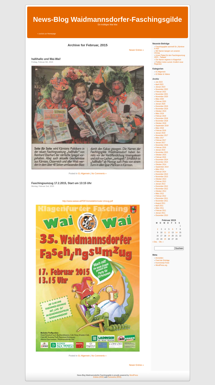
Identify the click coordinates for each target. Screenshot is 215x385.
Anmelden (159, 258)
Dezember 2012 (162, 186)
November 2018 (162, 121)
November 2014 (162, 162)
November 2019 (162, 109)
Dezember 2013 (162, 174)
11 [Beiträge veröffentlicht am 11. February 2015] (165, 232)
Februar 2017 (161, 140)
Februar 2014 (161, 172)
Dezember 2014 (162, 160)
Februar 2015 (161, 157)
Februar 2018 (161, 130)
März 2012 (160, 193)
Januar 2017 (160, 143)
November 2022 (162, 89)
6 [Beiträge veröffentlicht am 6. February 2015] (172, 229)
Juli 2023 (159, 82)
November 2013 (162, 177)
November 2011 (162, 201)
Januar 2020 (160, 104)
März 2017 (160, 138)
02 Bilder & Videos (163, 74)
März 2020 (160, 99)
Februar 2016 (161, 147)
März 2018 (160, 128)
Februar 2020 (161, 101)
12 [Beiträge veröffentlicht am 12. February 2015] (169, 232)
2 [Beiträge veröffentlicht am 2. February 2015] (157, 229)
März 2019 (160, 113)
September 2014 (162, 167)
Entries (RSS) (98, 377)
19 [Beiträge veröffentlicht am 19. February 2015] (169, 236)
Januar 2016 (160, 150)
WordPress (133, 375)
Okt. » (161, 242)
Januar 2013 (160, 184)
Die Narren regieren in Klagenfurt (168, 60)
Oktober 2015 (161, 155)
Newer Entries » (136, 50)
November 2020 (162, 97)
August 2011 (160, 203)
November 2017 (162, 135)
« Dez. (155, 242)
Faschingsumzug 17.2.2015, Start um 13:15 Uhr (61, 183)
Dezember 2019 (162, 106)
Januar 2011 (160, 213)
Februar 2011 (161, 210)
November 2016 (162, 145)
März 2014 (160, 169)
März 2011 (160, 208)
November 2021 (162, 94)
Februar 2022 (161, 92)
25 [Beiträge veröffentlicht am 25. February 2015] (165, 239)
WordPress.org (161, 265)
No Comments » (99, 173)
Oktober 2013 (161, 179)
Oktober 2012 (161, 191)
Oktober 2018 (161, 123)
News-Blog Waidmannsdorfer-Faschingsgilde (107, 19)
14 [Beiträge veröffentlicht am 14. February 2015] (176, 232)
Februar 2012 (161, 196)
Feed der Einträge (163, 260)
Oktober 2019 (161, 111)
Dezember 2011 (162, 198)
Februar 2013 (161, 181)
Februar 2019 (161, 116)
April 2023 (159, 84)
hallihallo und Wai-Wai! (46, 58)
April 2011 (159, 206)
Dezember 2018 (162, 118)
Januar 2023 (160, 87)
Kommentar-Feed (162, 263)
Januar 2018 (160, 133)
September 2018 (162, 126)
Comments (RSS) (114, 377)
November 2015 (162, 152)
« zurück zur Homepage (47, 34)
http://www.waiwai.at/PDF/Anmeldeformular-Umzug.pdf (87, 201)
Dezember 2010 (162, 215)
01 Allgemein (84, 173)
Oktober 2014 (161, 164)
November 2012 (162, 189)
